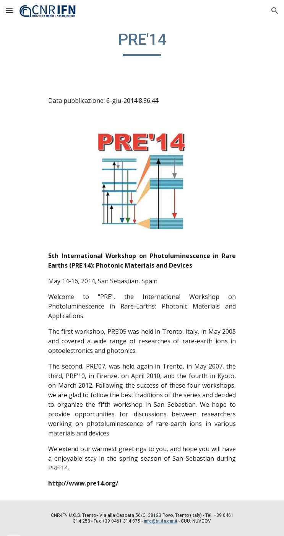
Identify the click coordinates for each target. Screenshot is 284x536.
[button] (9, 10)
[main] (142, 42)
